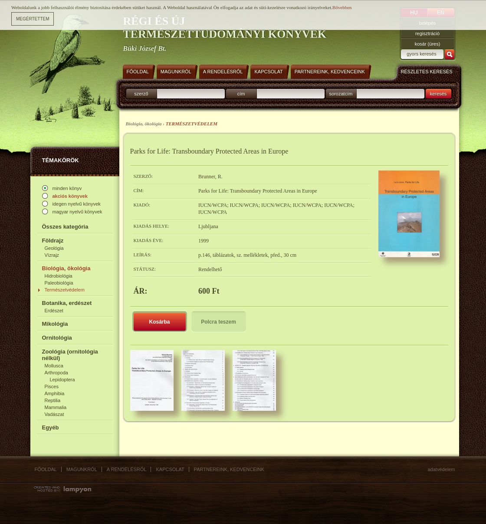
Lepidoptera (62, 379)
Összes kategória (65, 226)
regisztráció (427, 33)
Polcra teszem (218, 322)
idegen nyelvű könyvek (77, 203)
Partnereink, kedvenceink (229, 469)
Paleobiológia (59, 282)
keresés (438, 93)
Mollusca (54, 365)
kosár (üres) (427, 43)
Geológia (54, 248)
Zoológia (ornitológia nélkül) (70, 354)
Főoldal (46, 469)
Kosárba (159, 322)
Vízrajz (52, 255)
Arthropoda (56, 372)
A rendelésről (127, 469)
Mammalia (56, 407)
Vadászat (54, 414)
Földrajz (53, 240)
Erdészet (54, 310)
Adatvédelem (441, 469)
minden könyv (67, 188)
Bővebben (342, 7)
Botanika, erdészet (67, 303)
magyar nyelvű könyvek (77, 211)
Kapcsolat (170, 469)
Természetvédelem (65, 289)
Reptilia (53, 400)
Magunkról (81, 469)
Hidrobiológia (58, 275)
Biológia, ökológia (66, 268)
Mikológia (55, 324)
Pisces (52, 386)
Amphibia (55, 393)
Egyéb (50, 427)
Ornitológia (57, 337)
